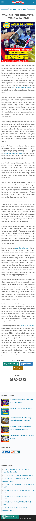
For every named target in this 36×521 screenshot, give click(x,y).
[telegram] (24, 379)
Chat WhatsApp (11, 363)
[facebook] (11, 379)
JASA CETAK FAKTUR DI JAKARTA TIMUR (19, 475)
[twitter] (16, 379)
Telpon (18, 368)
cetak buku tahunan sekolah (22, 88)
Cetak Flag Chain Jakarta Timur (21, 409)
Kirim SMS (26, 363)
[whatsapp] (20, 379)
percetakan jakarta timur (6, 458)
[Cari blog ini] (33, 2)
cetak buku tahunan (22, 248)
